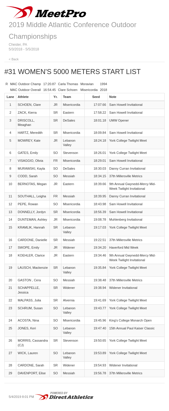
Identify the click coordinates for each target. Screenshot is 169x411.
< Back (14, 59)
